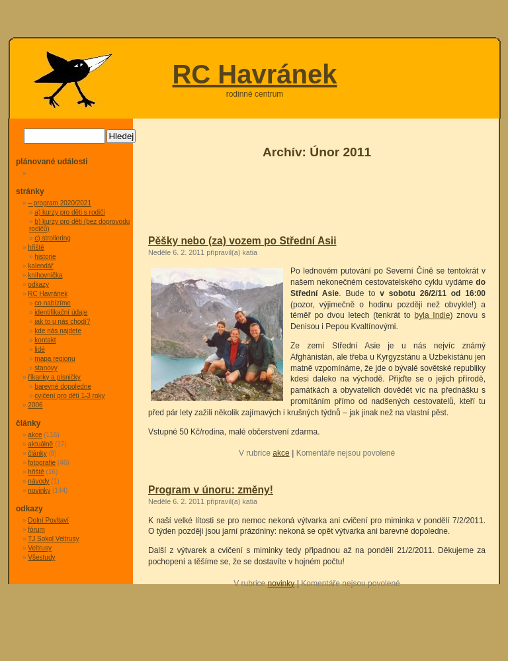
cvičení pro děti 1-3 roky (69, 395)
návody (38, 481)
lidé (39, 349)
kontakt (45, 340)
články (37, 453)
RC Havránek (254, 74)
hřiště (36, 247)
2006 (35, 405)
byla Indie (432, 315)
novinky (281, 583)
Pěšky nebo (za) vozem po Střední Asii (242, 240)
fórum (36, 529)
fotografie (42, 462)
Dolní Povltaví (48, 520)
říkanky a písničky (54, 377)
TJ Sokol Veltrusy (53, 538)
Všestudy (41, 557)
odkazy (38, 284)
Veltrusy (40, 548)
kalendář (40, 266)
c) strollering (52, 238)
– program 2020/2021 (59, 203)
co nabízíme (52, 303)
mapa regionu (54, 358)
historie (45, 256)
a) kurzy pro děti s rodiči (69, 212)
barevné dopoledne (62, 386)
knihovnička (45, 275)
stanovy (45, 368)
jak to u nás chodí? (62, 321)
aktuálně (40, 444)
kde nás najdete (57, 330)
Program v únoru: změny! (210, 489)
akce (281, 453)
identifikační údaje (60, 312)
